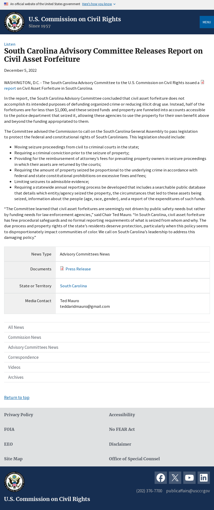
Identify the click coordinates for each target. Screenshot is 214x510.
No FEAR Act (122, 429)
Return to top (16, 397)
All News (16, 327)
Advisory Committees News (33, 347)
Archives (16, 377)
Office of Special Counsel (134, 458)
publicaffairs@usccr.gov (188, 491)
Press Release (78, 269)
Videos (14, 367)
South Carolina (73, 286)
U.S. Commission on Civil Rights (75, 19)
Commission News (24, 337)
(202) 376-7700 (149, 491)
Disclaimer (120, 444)
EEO (8, 444)
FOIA (9, 429)
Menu (207, 22)
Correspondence (23, 357)
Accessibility (122, 414)
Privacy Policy (18, 414)
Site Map (13, 458)
